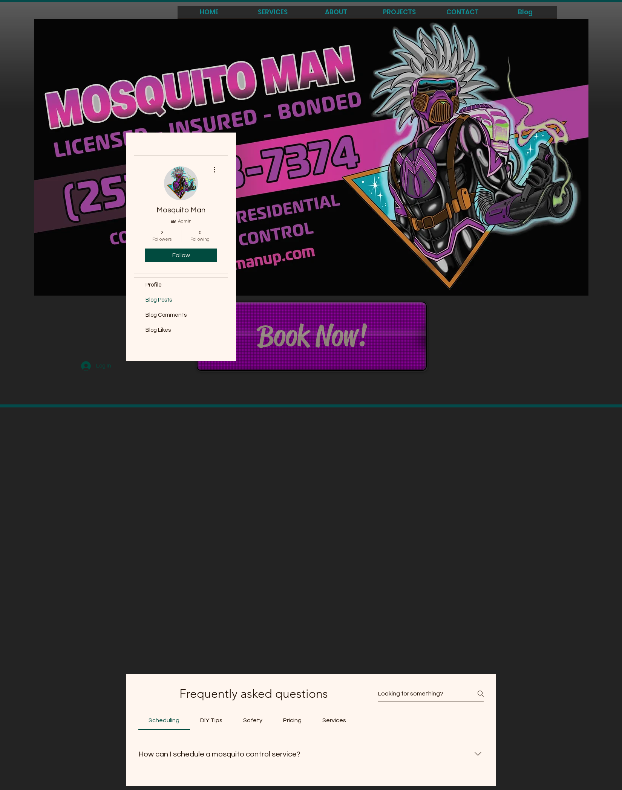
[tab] (164, 720)
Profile (154, 285)
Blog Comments (166, 315)
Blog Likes (158, 330)
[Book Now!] (312, 336)
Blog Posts (159, 300)
